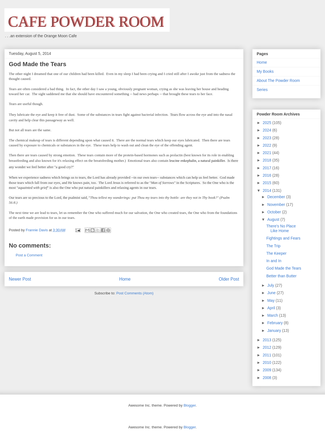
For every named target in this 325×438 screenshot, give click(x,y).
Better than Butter (281, 276)
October (274, 212)
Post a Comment (29, 255)
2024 (267, 130)
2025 (267, 122)
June (272, 293)
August (273, 219)
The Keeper (276, 253)
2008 (267, 377)
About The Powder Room (278, 80)
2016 (267, 175)
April (271, 308)
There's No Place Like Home (281, 228)
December (276, 197)
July (271, 285)
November (276, 204)
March (273, 315)
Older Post (229, 279)
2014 (267, 190)
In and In (273, 261)
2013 (267, 340)
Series (262, 89)
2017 (267, 168)
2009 (267, 370)
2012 (267, 347)
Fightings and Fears (283, 238)
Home (125, 279)
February (275, 323)
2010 (267, 362)
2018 (267, 160)
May (271, 300)
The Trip (273, 246)
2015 (267, 183)
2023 (267, 138)
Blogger (189, 405)
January (274, 330)
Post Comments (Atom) (134, 293)
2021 (267, 153)
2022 (267, 145)
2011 (267, 355)
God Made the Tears (283, 268)
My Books (265, 71)
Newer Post (20, 279)
